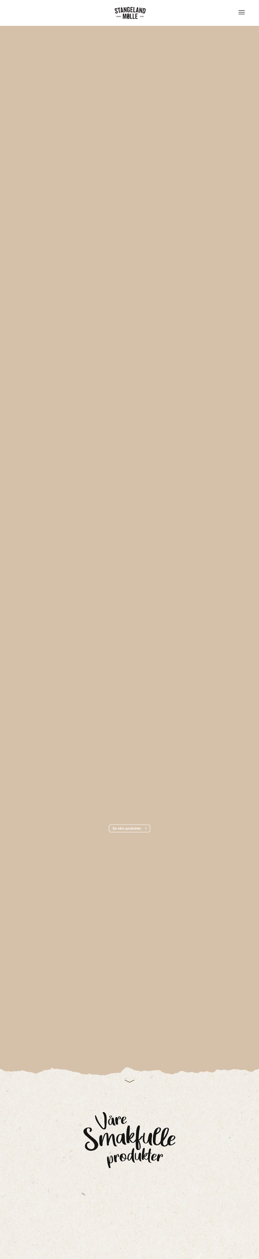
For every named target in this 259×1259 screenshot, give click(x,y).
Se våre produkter (127, 828)
